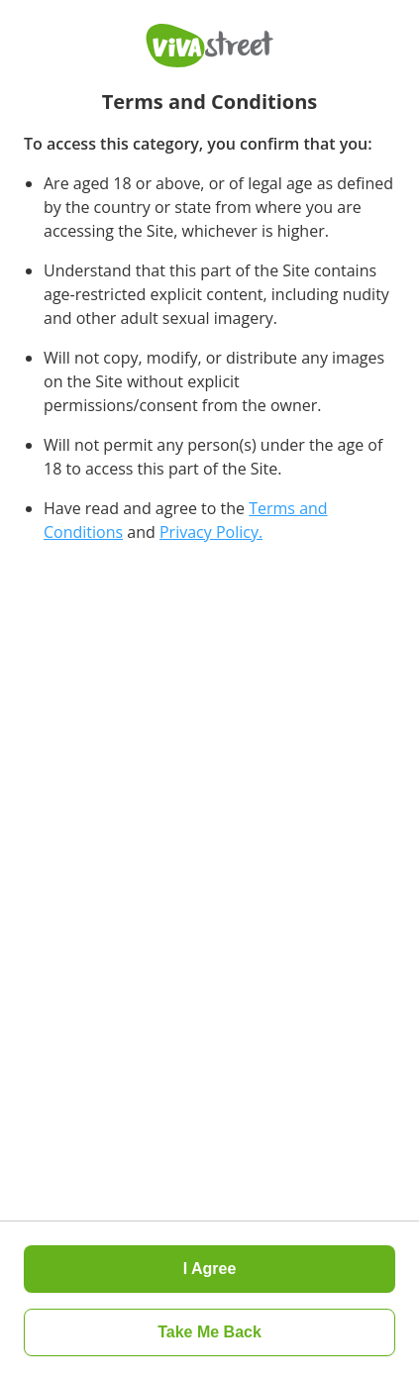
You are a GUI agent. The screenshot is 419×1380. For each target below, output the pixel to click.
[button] (209, 1332)
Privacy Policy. (210, 532)
